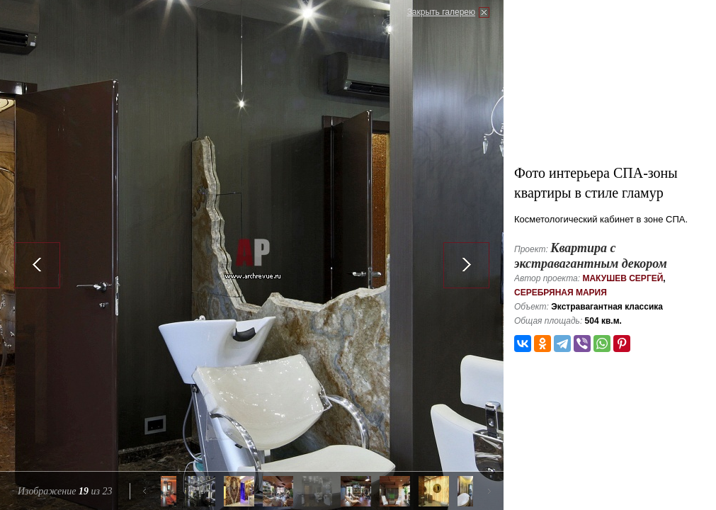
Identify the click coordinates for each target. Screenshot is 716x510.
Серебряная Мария (560, 293)
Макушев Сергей (622, 278)
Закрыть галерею (441, 12)
